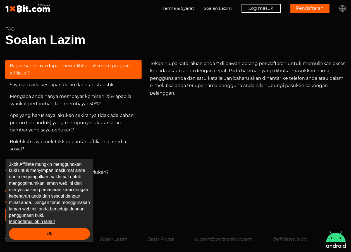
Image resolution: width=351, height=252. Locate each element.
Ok (49, 233)
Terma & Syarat (178, 8)
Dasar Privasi (160, 239)
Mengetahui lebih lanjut (32, 221)
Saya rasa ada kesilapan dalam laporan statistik (62, 84)
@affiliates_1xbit (289, 239)
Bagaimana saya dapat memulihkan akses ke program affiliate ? (71, 69)
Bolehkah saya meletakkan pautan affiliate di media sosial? (68, 145)
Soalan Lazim (218, 8)
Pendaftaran (310, 8)
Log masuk (261, 8)
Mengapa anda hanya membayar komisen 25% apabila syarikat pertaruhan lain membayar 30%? (70, 100)
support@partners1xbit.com (223, 239)
